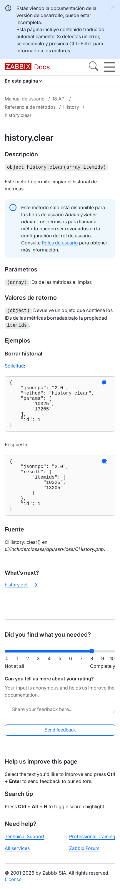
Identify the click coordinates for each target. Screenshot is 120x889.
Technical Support (24, 836)
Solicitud (14, 363)
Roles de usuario (60, 242)
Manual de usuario (25, 99)
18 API (59, 99)
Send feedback (60, 729)
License (13, 879)
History (71, 107)
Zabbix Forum (84, 848)
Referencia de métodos (30, 107)
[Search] (93, 67)
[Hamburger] (109, 67)
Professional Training (92, 836)
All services (17, 848)
